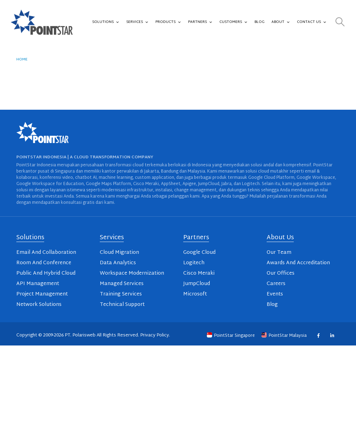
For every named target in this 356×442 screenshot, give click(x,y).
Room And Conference (43, 263)
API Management (37, 284)
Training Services (121, 294)
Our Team (279, 252)
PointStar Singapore (231, 336)
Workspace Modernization (132, 273)
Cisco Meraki (199, 273)
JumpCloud (196, 284)
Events (275, 294)
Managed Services (122, 284)
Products (168, 22)
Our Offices (280, 273)
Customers (233, 22)
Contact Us (311, 22)
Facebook (318, 336)
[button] (340, 22)
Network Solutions (39, 304)
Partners (200, 22)
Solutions (105, 22)
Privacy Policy (154, 335)
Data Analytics (118, 263)
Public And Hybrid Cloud (45, 273)
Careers (276, 284)
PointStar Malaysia (284, 336)
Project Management (42, 294)
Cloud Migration (119, 252)
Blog (259, 22)
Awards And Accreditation (298, 263)
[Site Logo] (41, 22)
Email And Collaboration (46, 252)
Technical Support (122, 304)
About (281, 22)
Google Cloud (199, 252)
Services (137, 22)
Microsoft (195, 294)
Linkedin (332, 336)
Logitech (193, 263)
